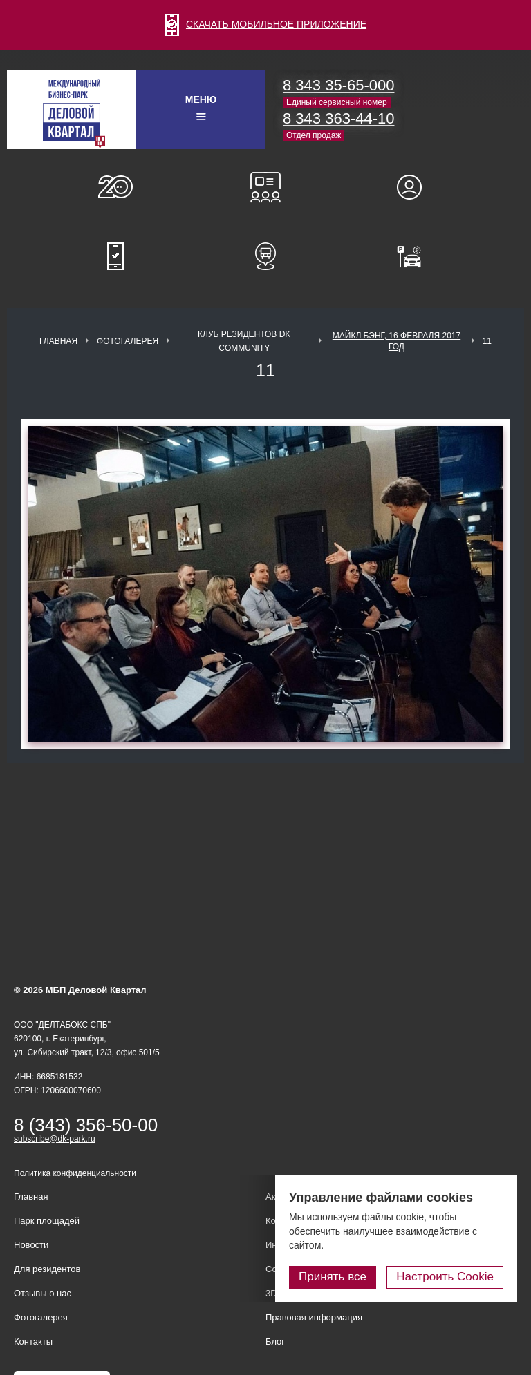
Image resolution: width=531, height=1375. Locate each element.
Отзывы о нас (42, 1293)
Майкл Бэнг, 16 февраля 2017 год (396, 341)
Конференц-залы (265, 187)
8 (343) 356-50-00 (86, 1125)
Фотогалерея (127, 341)
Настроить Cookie (445, 1276)
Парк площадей (47, 1220)
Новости (31, 1245)
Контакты (33, 1341)
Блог (275, 1341)
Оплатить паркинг (415, 256)
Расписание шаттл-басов (265, 256)
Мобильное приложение (115, 256)
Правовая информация (314, 1317)
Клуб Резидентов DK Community (244, 341)
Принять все (332, 1276)
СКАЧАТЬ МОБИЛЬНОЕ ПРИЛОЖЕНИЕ (265, 24)
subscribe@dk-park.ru (54, 1139)
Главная (58, 341)
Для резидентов (415, 187)
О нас (115, 187)
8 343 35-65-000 (338, 85)
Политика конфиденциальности (75, 1173)
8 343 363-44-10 (338, 118)
